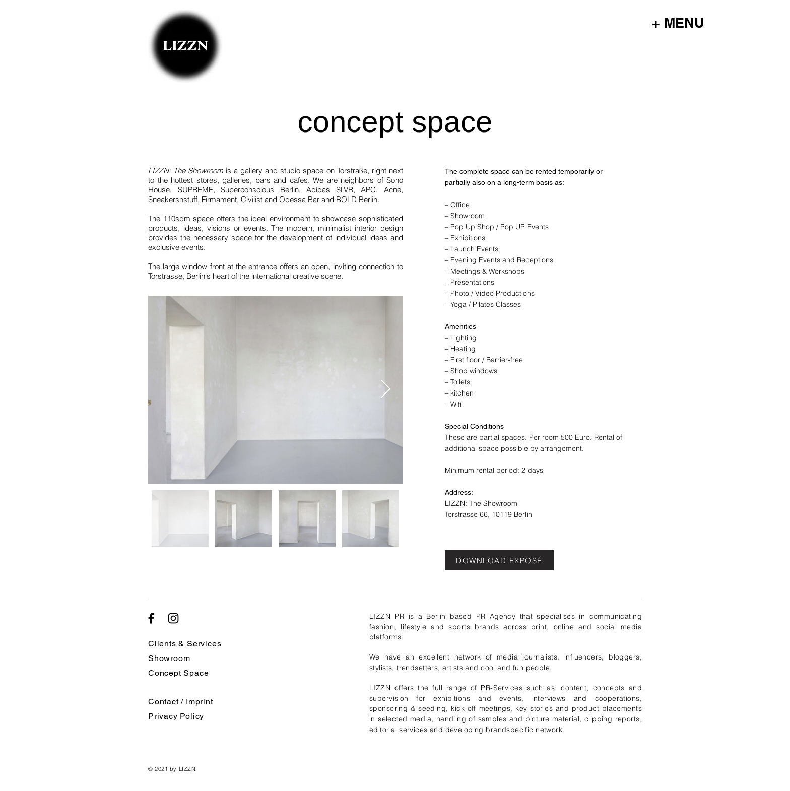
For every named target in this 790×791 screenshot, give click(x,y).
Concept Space (178, 673)
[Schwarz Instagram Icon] (173, 618)
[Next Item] (385, 390)
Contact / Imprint (180, 701)
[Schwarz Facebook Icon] (151, 618)
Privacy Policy (176, 716)
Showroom (169, 658)
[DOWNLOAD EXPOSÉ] (499, 560)
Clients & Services (184, 643)
